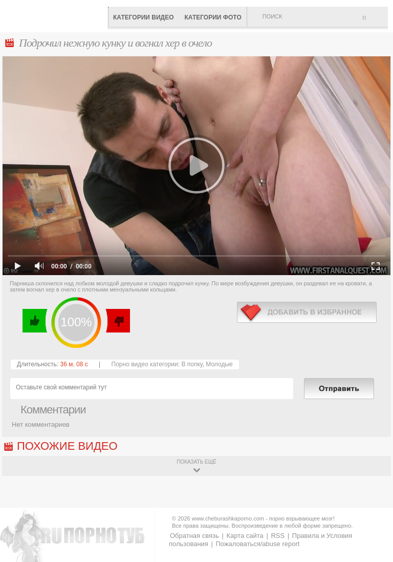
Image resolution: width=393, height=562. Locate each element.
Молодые (219, 364)
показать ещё (196, 462)
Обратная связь (194, 535)
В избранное (375, 22)
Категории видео (143, 17)
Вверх (373, 531)
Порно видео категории (145, 364)
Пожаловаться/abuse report (257, 544)
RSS (278, 535)
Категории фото (212, 17)
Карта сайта (244, 535)
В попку (191, 364)
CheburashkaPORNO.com (56, 15)
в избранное (307, 312)
